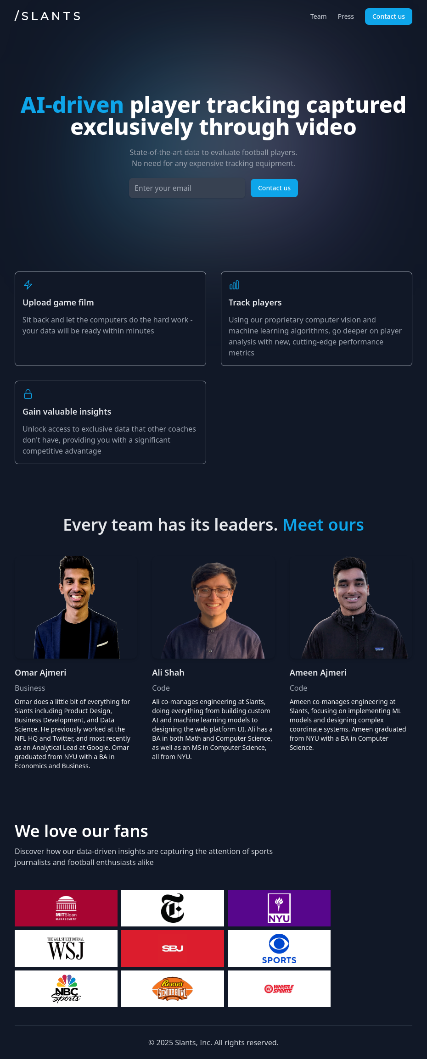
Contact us (388, 16)
